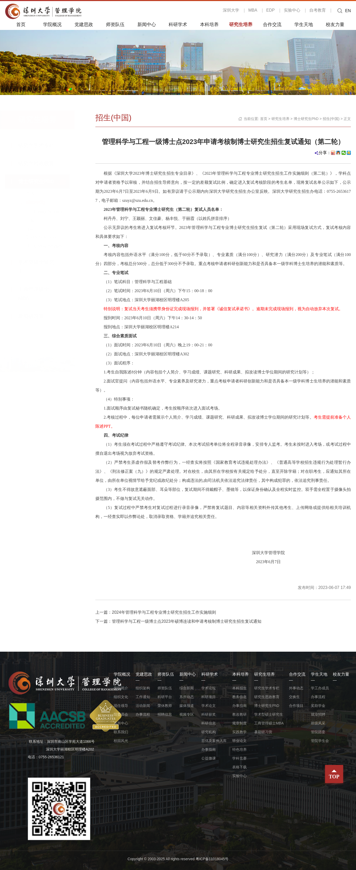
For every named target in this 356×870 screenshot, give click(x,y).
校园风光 (121, 741)
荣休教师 (165, 706)
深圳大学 (231, 10)
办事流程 (143, 714)
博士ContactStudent (49, 246)
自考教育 (317, 10)
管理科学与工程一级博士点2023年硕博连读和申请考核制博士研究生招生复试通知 (186, 621)
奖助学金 (318, 706)
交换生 (294, 697)
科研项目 (208, 697)
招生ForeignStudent (49, 212)
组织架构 (143, 688)
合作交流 (272, 24)
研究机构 (208, 732)
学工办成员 (320, 688)
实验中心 (292, 10)
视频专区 (186, 714)
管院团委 (318, 732)
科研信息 (208, 723)
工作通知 (143, 697)
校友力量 (335, 24)
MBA (252, 10)
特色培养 (239, 749)
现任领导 (121, 706)
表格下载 (239, 767)
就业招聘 (318, 714)
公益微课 (208, 758)
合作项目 (296, 706)
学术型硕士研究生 (268, 714)
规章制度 (239, 723)
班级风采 (318, 723)
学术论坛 (208, 688)
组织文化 (121, 697)
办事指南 (208, 749)
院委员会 (121, 714)
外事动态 (296, 688)
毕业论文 (239, 741)
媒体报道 (186, 706)
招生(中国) (40, 202)
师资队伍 (115, 24)
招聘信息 (165, 714)
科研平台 (165, 697)
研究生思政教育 (41, 163)
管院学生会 (320, 741)
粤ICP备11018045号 (212, 859)
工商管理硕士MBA (269, 723)
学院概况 (52, 24)
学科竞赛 (239, 758)
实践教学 (239, 732)
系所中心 (121, 723)
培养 (35, 221)
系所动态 (186, 697)
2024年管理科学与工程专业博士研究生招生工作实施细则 (164, 612)
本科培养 (209, 24)
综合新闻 (186, 688)
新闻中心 (146, 24)
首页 (21, 24)
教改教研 (239, 714)
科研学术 (178, 24)
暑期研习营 (36, 316)
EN (348, 11)
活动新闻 (143, 706)
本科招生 (239, 688)
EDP (270, 10)
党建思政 (83, 24)
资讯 (35, 193)
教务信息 (239, 697)
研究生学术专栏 (41, 145)
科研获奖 (208, 714)
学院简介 (121, 688)
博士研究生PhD (41, 181)
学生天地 (303, 24)
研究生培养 (240, 24)
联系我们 (121, 732)
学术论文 (208, 706)
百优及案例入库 (214, 741)
